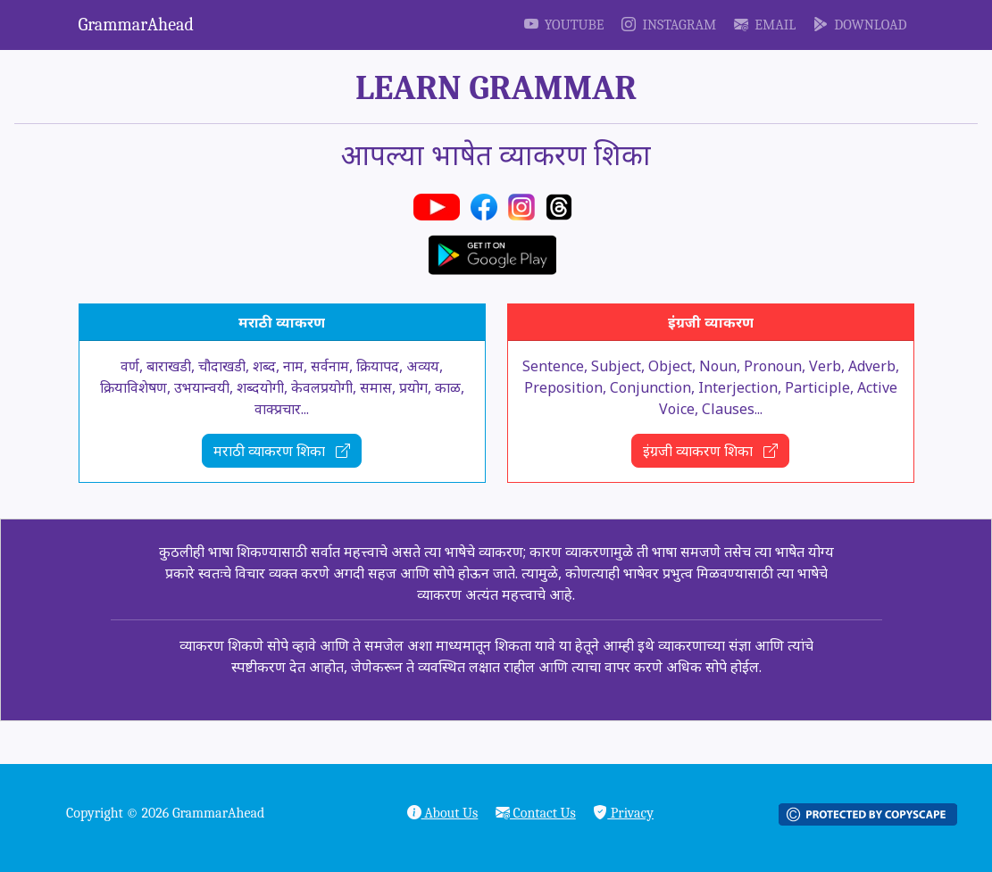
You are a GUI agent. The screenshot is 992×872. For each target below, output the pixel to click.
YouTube (564, 25)
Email (765, 25)
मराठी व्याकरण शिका (281, 451)
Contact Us (536, 813)
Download (859, 25)
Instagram (668, 25)
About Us (443, 813)
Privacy (623, 813)
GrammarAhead (136, 24)
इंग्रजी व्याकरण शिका (710, 451)
